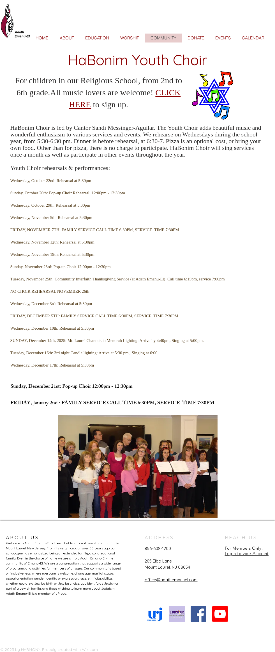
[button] (138, 466)
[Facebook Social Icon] (198, 614)
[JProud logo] (177, 614)
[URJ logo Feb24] (155, 614)
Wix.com (90, 649)
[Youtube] (220, 614)
